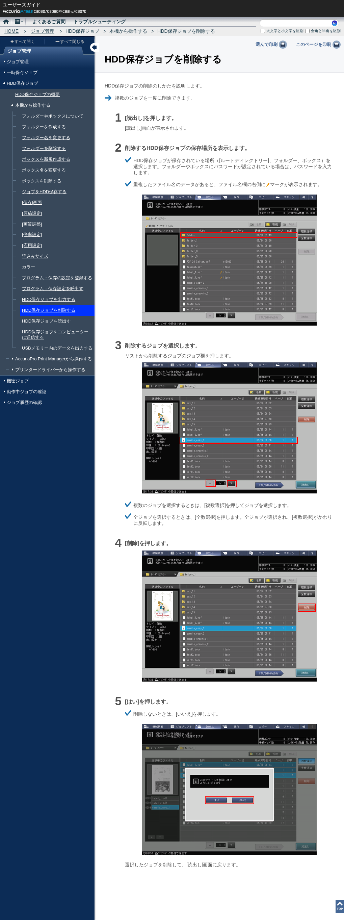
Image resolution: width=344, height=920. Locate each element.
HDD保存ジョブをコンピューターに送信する (55, 334)
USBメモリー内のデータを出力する (57, 348)
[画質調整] (32, 224)
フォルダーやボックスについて (52, 116)
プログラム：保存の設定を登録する (57, 277)
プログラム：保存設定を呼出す (52, 288)
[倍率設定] (32, 234)
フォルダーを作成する (44, 126)
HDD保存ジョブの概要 (37, 94)
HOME (11, 31)
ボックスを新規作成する (46, 159)
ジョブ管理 (42, 31)
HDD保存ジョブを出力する (48, 299)
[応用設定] (32, 245)
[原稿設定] (32, 213)
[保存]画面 (32, 202)
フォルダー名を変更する (46, 137)
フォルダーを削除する (44, 148)
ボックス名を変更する (44, 170)
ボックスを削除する (41, 180)
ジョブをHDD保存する (44, 191)
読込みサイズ (35, 256)
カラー (28, 267)
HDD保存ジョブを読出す (46, 321)
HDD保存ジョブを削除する (48, 310)
